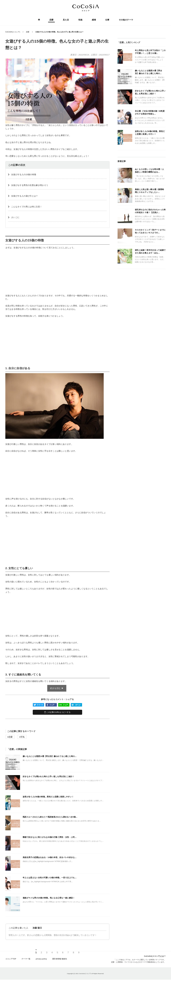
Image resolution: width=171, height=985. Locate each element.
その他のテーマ (126, 20)
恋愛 (51, 20)
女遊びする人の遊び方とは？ (24, 196)
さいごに (15, 217)
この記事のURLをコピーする (57, 712)
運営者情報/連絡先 (59, 959)
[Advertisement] (57, 271)
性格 (80, 20)
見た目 (66, 20)
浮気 (22, 737)
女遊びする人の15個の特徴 (23, 174)
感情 (94, 20)
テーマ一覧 (26, 959)
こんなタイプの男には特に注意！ (26, 206)
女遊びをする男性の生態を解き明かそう (29, 185)
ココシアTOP (10, 959)
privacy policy (41, 959)
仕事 (107, 20)
